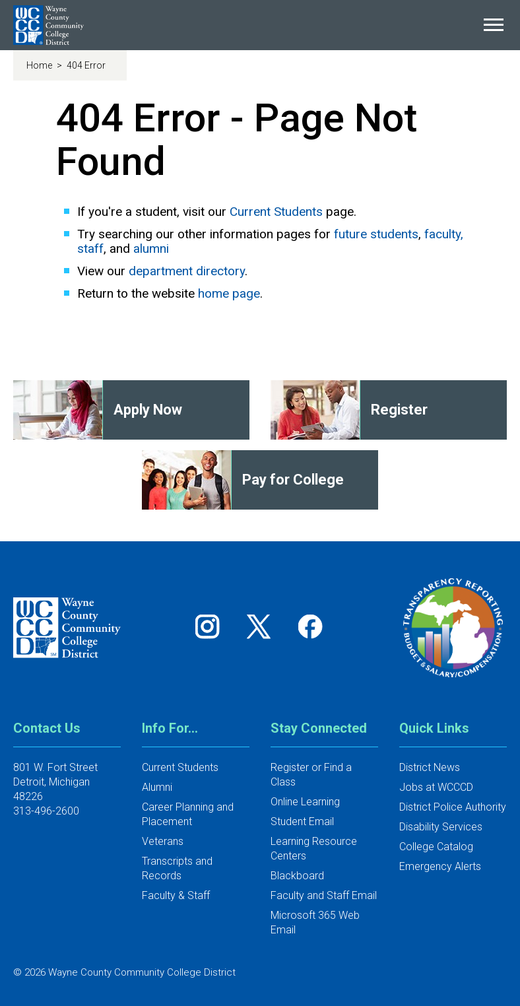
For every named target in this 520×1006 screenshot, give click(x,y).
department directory (187, 271)
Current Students (276, 211)
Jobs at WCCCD (436, 787)
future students (376, 234)
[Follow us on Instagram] (211, 626)
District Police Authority (452, 807)
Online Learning (305, 801)
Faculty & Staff (176, 895)
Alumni (157, 787)
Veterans (162, 841)
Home (40, 65)
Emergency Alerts (440, 866)
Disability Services (440, 827)
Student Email (302, 821)
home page (229, 293)
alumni (151, 248)
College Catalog (436, 846)
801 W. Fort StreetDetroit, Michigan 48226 (55, 782)
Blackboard (297, 875)
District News (429, 767)
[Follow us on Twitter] (263, 626)
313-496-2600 (46, 811)
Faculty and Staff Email (324, 895)
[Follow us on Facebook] (311, 626)
